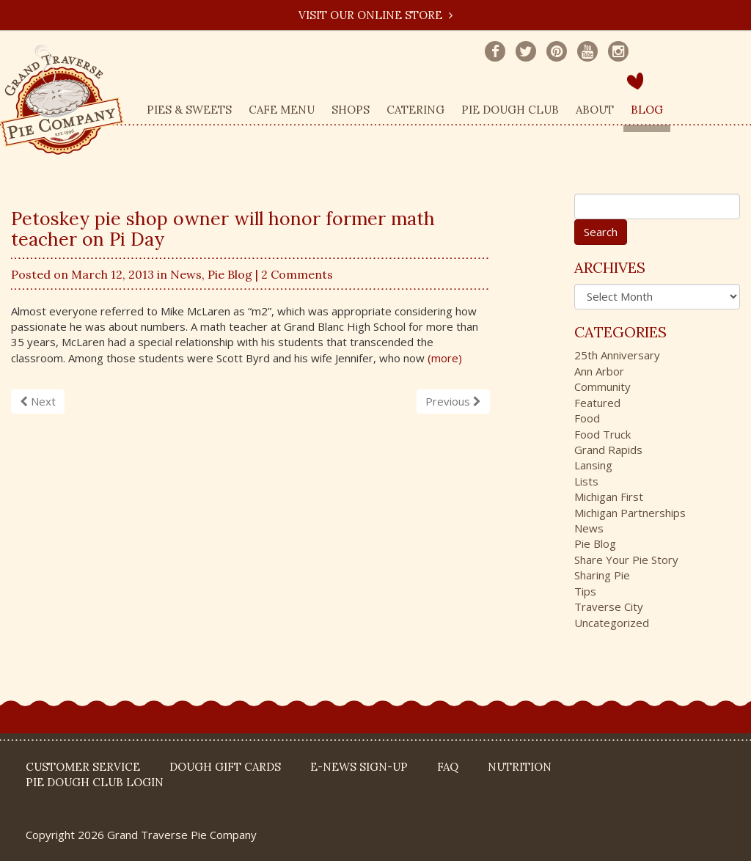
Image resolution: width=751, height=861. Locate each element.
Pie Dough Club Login (95, 782)
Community (602, 386)
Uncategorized (611, 622)
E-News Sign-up (359, 767)
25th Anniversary (617, 355)
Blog (647, 110)
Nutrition (520, 767)
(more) (445, 358)
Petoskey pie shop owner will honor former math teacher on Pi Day (223, 229)
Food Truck (602, 434)
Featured (597, 402)
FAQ (447, 767)
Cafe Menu (282, 110)
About (595, 110)
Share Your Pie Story (626, 559)
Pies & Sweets (189, 110)
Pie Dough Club (510, 110)
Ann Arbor (599, 371)
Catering (415, 110)
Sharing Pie (602, 575)
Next (38, 401)
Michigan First (608, 496)
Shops (350, 110)
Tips (585, 591)
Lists (586, 481)
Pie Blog (230, 274)
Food (587, 418)
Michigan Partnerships (630, 512)
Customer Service (83, 767)
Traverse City (608, 606)
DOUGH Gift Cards (225, 767)
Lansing (593, 465)
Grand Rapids (608, 449)
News (186, 274)
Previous (453, 401)
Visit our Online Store (375, 15)
